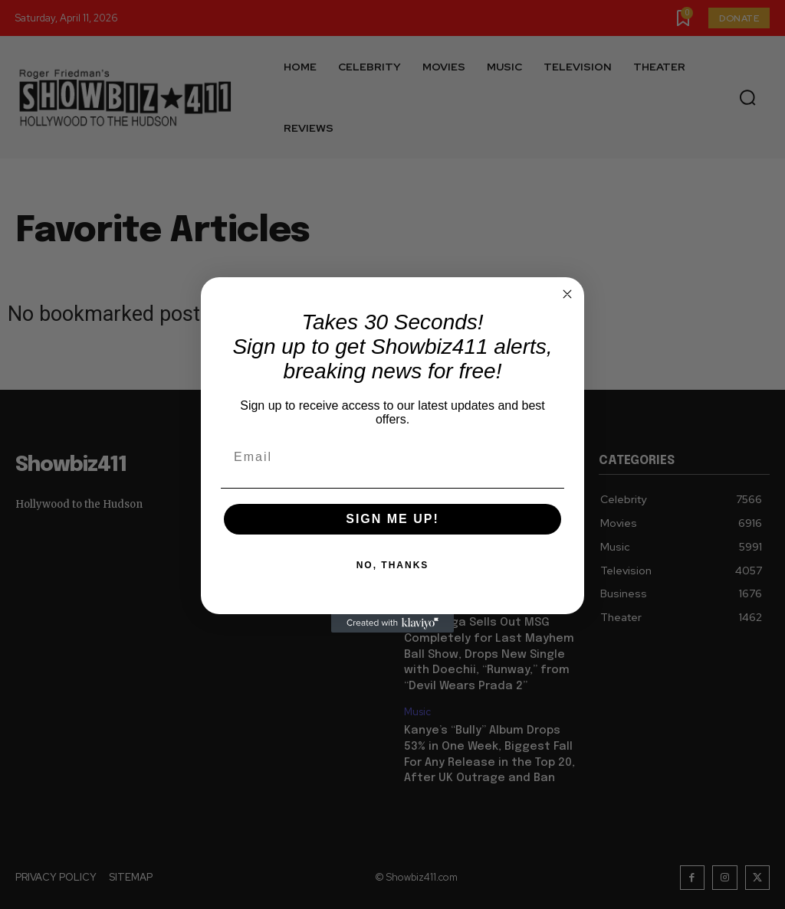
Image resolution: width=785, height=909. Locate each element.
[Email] (392, 457)
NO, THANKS (392, 565)
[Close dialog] (567, 294)
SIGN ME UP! (392, 518)
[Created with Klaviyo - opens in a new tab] (392, 623)
